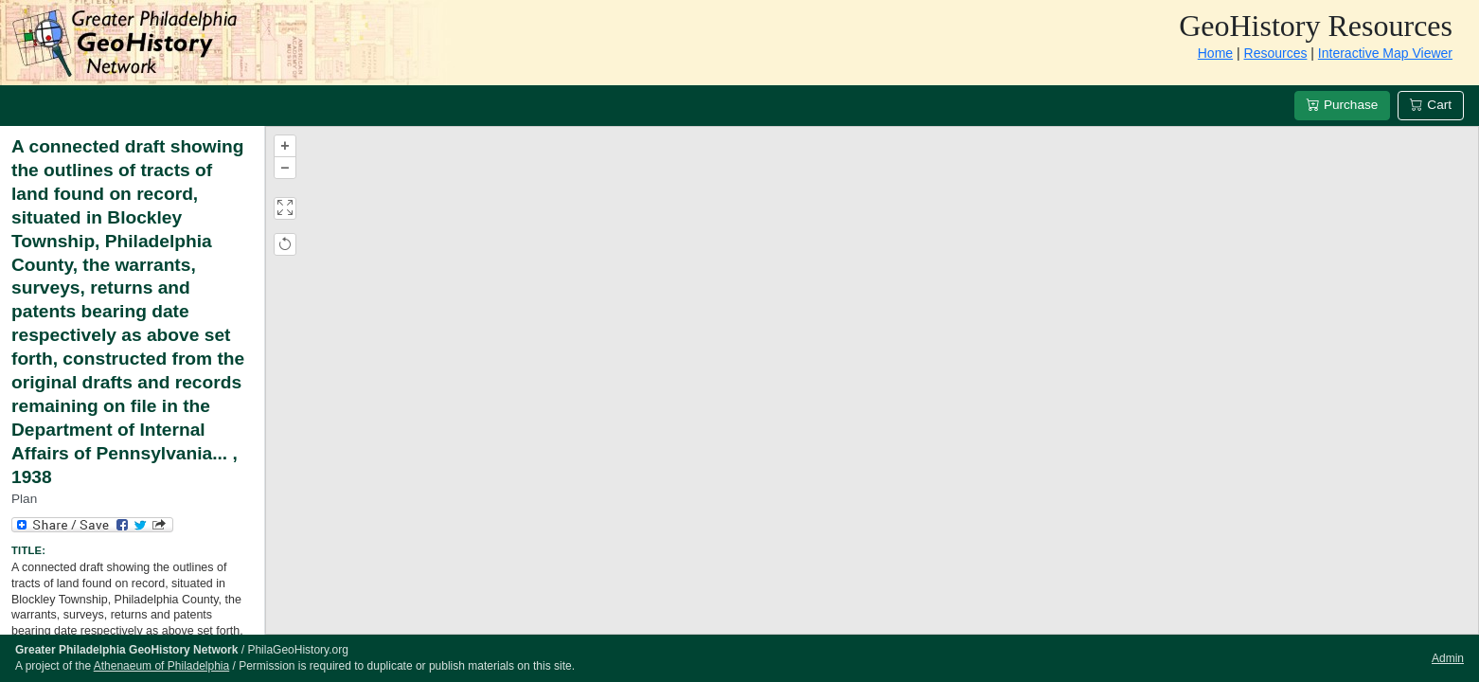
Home (1215, 53)
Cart (1431, 105)
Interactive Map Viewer (1385, 53)
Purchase (1342, 105)
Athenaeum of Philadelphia (161, 666)
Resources (1276, 53)
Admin (1448, 658)
